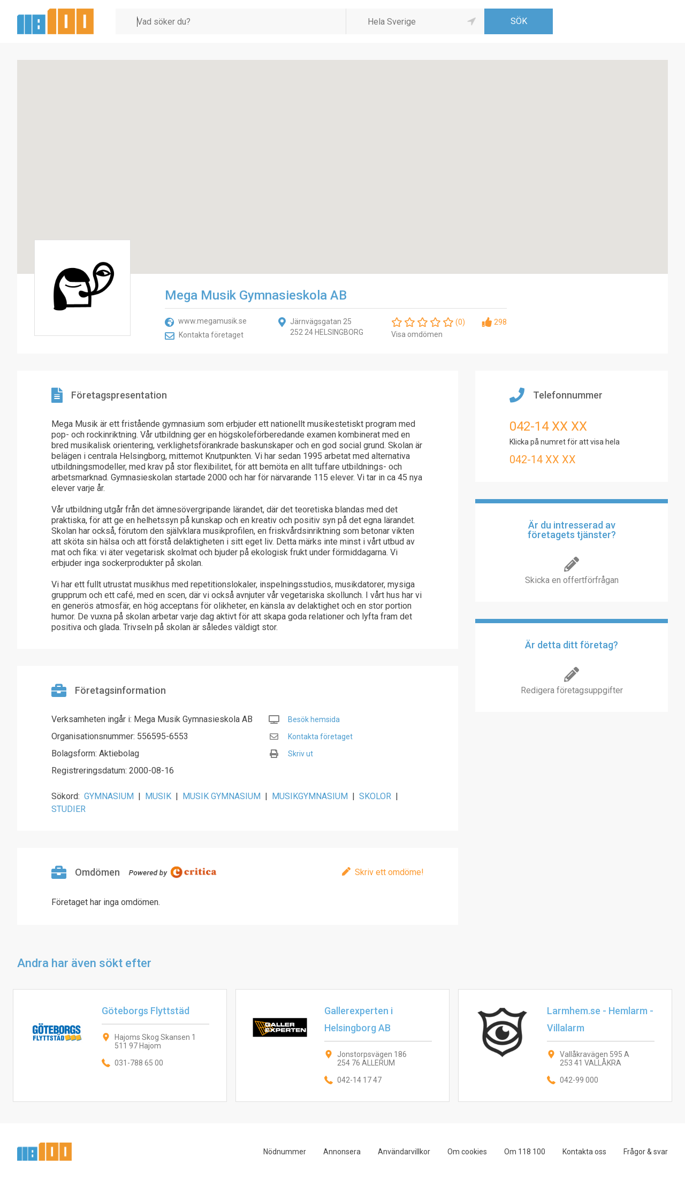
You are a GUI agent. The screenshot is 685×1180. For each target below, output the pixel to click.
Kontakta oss (584, 1151)
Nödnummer (284, 1151)
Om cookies (467, 1151)
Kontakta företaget (211, 335)
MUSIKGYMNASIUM (310, 796)
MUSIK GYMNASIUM (221, 796)
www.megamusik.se (212, 321)
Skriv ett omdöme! (389, 872)
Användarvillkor (404, 1151)
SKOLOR (375, 796)
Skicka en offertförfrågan (572, 580)
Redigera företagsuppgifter (572, 690)
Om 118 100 (524, 1151)
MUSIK (158, 796)
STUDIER (68, 809)
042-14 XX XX (548, 426)
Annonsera (342, 1151)
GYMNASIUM (109, 796)
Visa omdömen (417, 334)
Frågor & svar (645, 1151)
